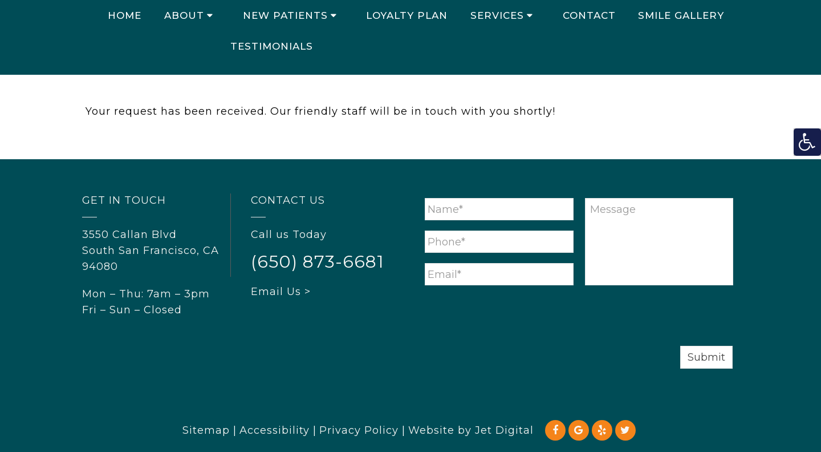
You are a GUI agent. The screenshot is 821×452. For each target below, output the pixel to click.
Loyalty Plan (407, 15)
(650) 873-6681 (317, 261)
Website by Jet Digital (471, 430)
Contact (589, 15)
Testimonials (271, 46)
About (184, 15)
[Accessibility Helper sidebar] (807, 142)
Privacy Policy (359, 430)
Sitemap (206, 430)
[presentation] (511, 318)
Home (124, 15)
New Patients (285, 15)
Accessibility (274, 430)
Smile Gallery (681, 15)
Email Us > (281, 291)
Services (497, 15)
